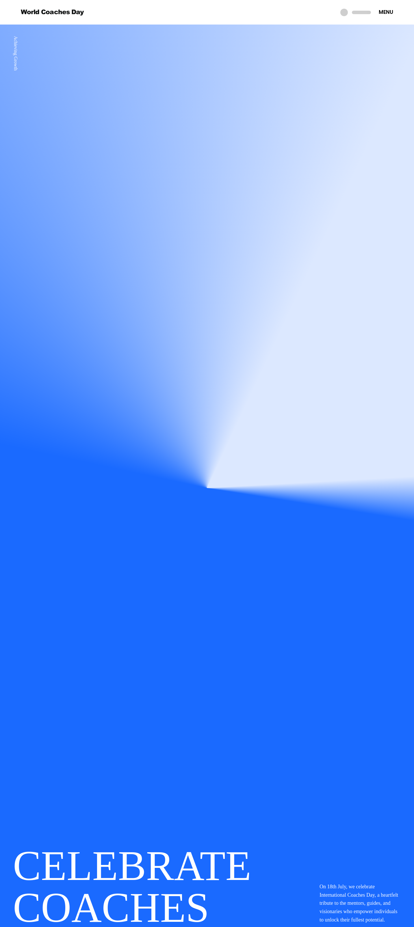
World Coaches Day (52, 12)
